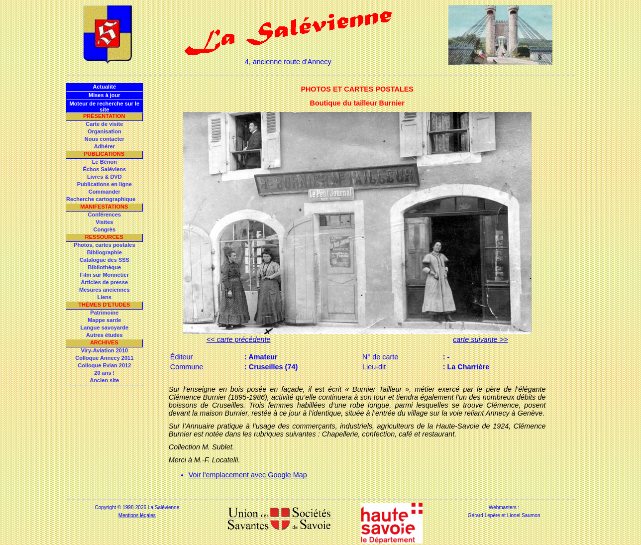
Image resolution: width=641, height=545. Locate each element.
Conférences (104, 215)
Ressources (104, 237)
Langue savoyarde (105, 327)
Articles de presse (104, 282)
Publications (104, 154)
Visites (104, 222)
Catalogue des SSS (104, 260)
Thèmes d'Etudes (104, 305)
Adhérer (104, 146)
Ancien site (104, 380)
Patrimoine (104, 313)
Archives (104, 342)
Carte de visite (104, 124)
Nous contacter (104, 139)
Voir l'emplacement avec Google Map (248, 475)
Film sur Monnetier (104, 275)
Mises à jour (104, 95)
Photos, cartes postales (104, 245)
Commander (104, 192)
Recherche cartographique (100, 199)
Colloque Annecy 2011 (104, 358)
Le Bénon (104, 162)
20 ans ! (104, 373)
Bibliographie (104, 252)
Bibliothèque (104, 267)
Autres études (104, 335)
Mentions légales (137, 515)
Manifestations (104, 207)
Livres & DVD (104, 177)
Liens (104, 297)
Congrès (104, 229)
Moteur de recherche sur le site (104, 106)
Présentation (104, 116)
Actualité (104, 87)
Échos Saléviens (104, 169)
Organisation (104, 131)
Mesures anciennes (104, 290)
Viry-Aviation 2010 (104, 350)
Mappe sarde (104, 320)
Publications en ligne (104, 184)
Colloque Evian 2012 (104, 365)
